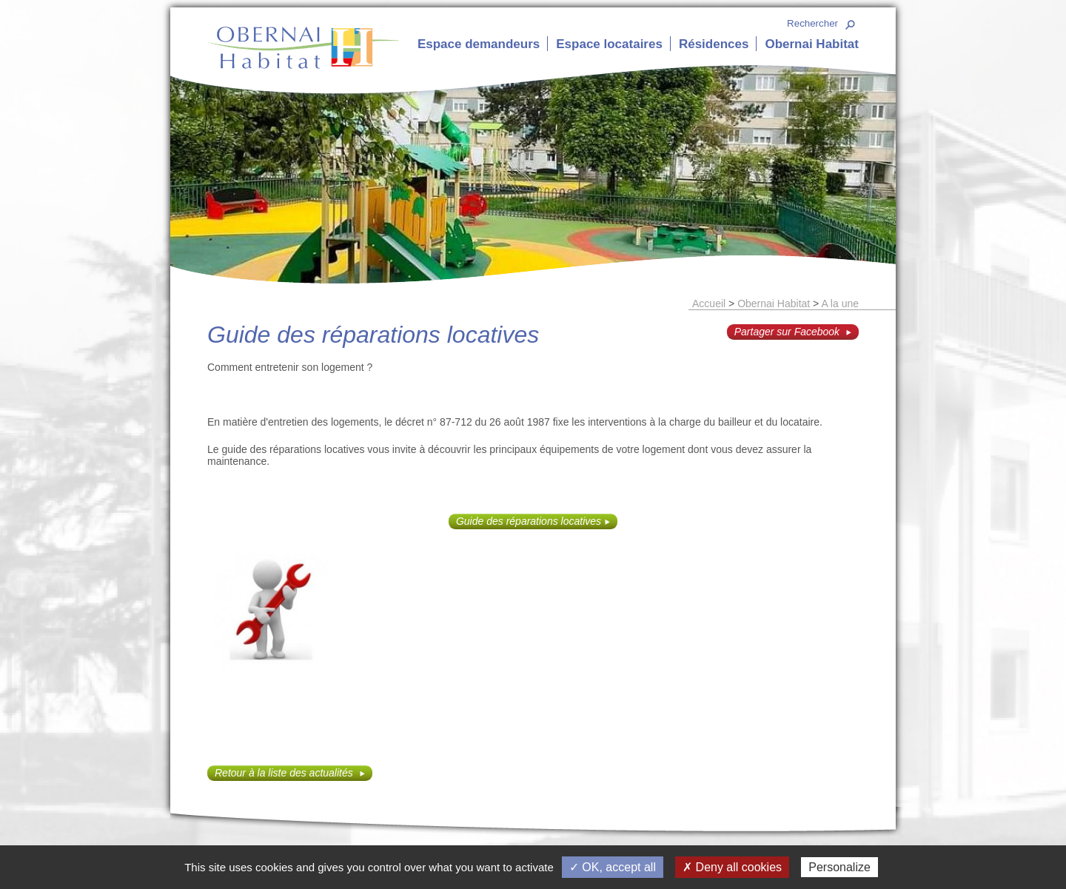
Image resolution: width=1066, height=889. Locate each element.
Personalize (839, 867)
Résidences (714, 44)
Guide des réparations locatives (528, 521)
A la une (840, 303)
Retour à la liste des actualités (285, 773)
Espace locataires (609, 44)
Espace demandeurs (479, 44)
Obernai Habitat (812, 44)
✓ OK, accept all (612, 867)
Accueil (708, 303)
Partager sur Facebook (788, 332)
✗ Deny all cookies (732, 867)
